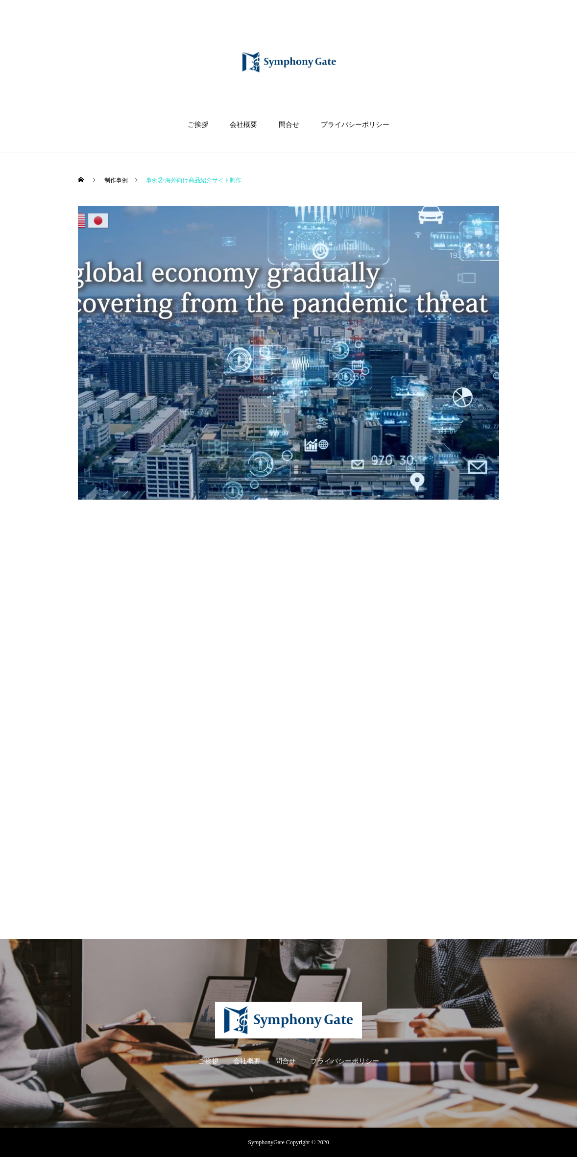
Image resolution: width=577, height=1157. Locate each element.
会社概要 (243, 124)
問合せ (289, 124)
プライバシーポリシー (355, 124)
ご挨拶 (198, 124)
